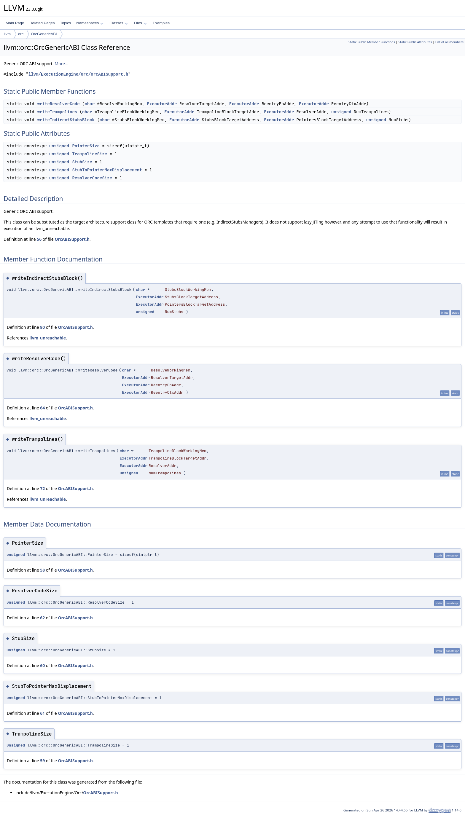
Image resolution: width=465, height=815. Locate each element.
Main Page (15, 23)
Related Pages (42, 23)
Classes (118, 23)
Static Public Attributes (415, 42)
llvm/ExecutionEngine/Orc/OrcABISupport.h (78, 74)
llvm (7, 34)
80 (42, 327)
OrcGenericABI (44, 34)
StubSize (82, 162)
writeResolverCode (58, 103)
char (90, 103)
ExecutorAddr (162, 103)
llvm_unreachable (47, 338)
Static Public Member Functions (371, 42)
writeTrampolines (57, 111)
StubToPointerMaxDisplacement (107, 170)
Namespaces (89, 23)
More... (61, 63)
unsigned (341, 111)
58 (42, 570)
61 (42, 713)
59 (42, 760)
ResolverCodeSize (92, 178)
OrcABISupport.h (72, 239)
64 (42, 408)
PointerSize (85, 146)
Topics (65, 23)
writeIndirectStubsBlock (66, 119)
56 (39, 239)
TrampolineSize (89, 154)
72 (42, 488)
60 (42, 665)
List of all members (449, 42)
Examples (161, 23)
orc (20, 34)
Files (140, 23)
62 (42, 618)
